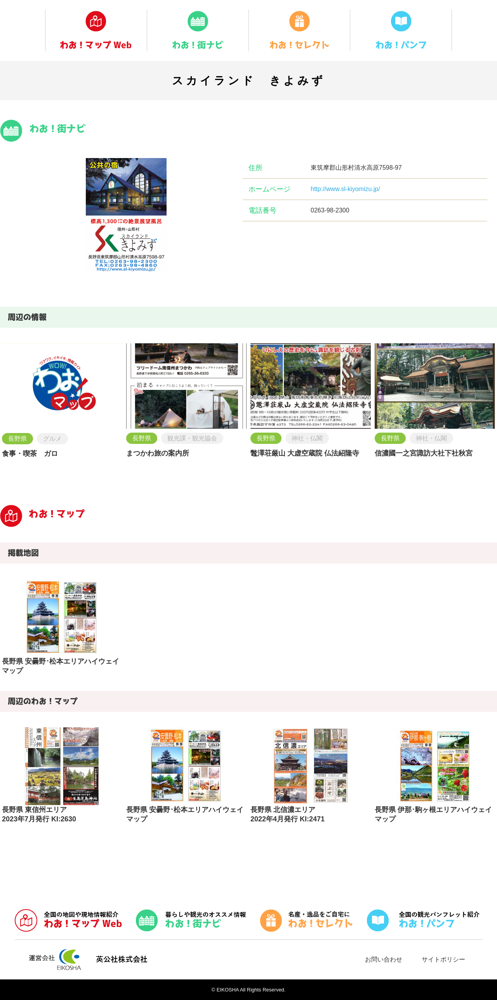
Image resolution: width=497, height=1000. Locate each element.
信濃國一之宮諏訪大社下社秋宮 (424, 453)
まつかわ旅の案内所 (157, 453)
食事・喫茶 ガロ (30, 453)
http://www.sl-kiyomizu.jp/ (345, 189)
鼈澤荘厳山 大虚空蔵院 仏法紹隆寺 (304, 453)
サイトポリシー (443, 959)
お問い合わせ (383, 959)
